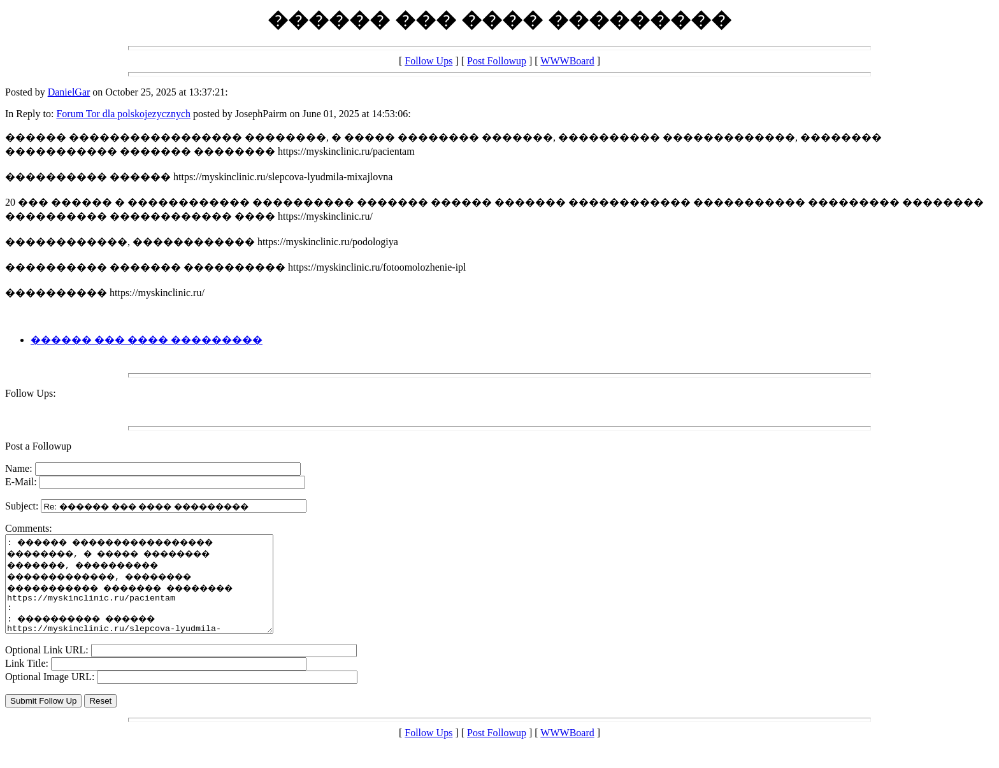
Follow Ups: (30, 393)
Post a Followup (38, 446)
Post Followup (496, 60)
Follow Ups (428, 60)
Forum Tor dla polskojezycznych (123, 113)
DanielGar (69, 92)
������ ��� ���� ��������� (146, 339)
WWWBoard (567, 60)
